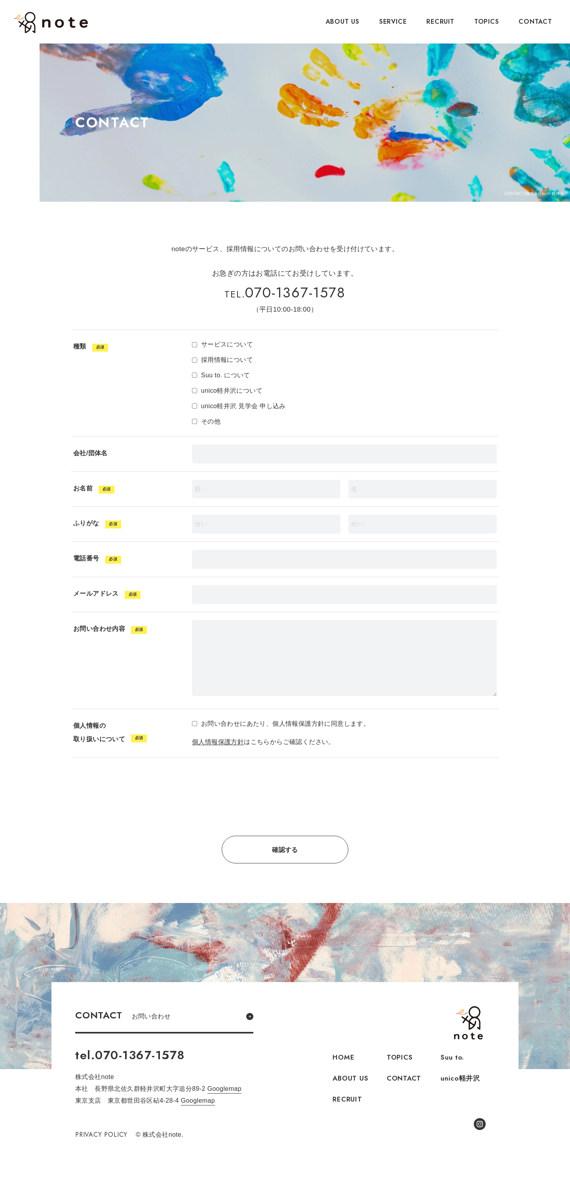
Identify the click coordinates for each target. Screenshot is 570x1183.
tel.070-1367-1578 (130, 1055)
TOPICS (486, 21)
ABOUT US (342, 21)
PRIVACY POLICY (102, 1134)
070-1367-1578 (285, 293)
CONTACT (535, 21)
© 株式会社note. (160, 1134)
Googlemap (224, 1088)
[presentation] (285, 804)
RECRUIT (440, 21)
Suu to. (452, 1057)
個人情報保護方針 (218, 741)
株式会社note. (51, 22)
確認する (285, 849)
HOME (343, 1057)
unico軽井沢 (460, 1078)
